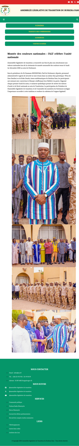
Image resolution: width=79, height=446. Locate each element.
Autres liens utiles (14, 429)
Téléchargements (14, 425)
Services (39, 399)
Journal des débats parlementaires (19, 414)
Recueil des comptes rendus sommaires (21, 418)
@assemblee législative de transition (20, 387)
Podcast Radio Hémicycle (17, 406)
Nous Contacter (39, 369)
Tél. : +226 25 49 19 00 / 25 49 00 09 (20, 377)
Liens (39, 421)
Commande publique (15, 402)
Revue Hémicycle (14, 410)
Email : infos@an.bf (15, 373)
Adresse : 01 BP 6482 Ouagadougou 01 (20, 381)
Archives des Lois (14, 433)
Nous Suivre (39, 384)
